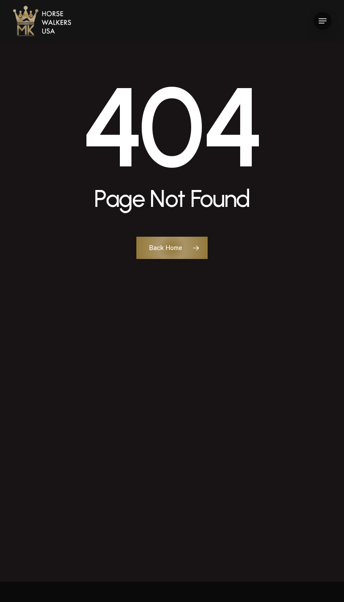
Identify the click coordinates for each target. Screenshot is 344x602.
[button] (323, 20)
